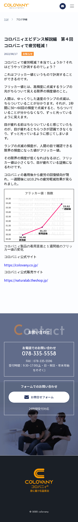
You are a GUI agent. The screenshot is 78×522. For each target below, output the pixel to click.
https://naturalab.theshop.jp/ (26, 280)
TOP (6, 19)
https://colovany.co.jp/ (21, 265)
